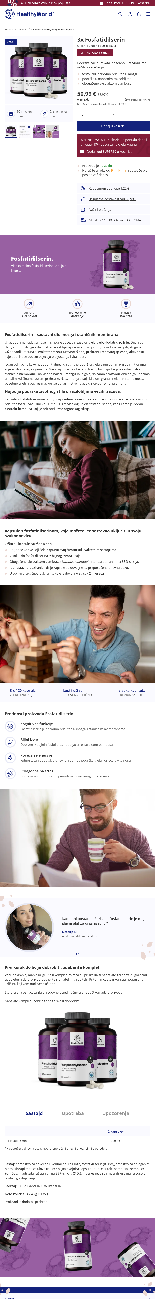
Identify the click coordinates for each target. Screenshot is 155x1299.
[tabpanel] (77, 1162)
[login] (129, 14)
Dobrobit (22, 29)
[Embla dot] (76, 954)
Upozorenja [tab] (115, 1113)
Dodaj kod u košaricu (127, 3)
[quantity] (113, 115)
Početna (9, 29)
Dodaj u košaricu (113, 126)
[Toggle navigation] (148, 14)
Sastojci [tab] (35, 1113)
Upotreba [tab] (73, 1113)
